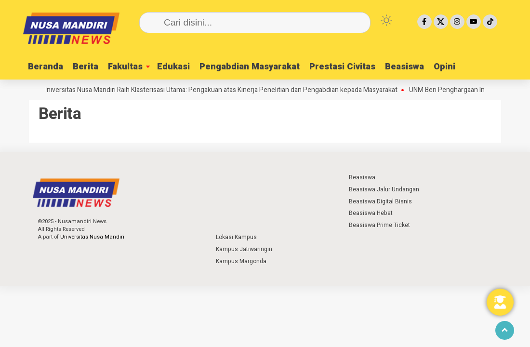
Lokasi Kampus (236, 237)
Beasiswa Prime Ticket (379, 225)
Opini (444, 66)
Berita (85, 66)
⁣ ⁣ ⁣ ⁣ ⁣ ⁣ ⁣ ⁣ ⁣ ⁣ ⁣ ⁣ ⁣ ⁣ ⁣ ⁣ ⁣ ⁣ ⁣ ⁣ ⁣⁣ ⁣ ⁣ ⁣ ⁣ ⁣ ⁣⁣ (234, 177)
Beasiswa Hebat (371, 213)
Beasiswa (404, 66)
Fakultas (125, 66)
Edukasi (173, 66)
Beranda (45, 66)
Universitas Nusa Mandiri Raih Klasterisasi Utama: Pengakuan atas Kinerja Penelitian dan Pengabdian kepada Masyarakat (222, 90)
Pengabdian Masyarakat (249, 66)
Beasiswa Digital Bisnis (380, 201)
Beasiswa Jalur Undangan (384, 189)
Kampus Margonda (241, 261)
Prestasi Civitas (342, 66)
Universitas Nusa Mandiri (92, 237)
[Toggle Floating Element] (500, 302)
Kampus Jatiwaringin (244, 249)
